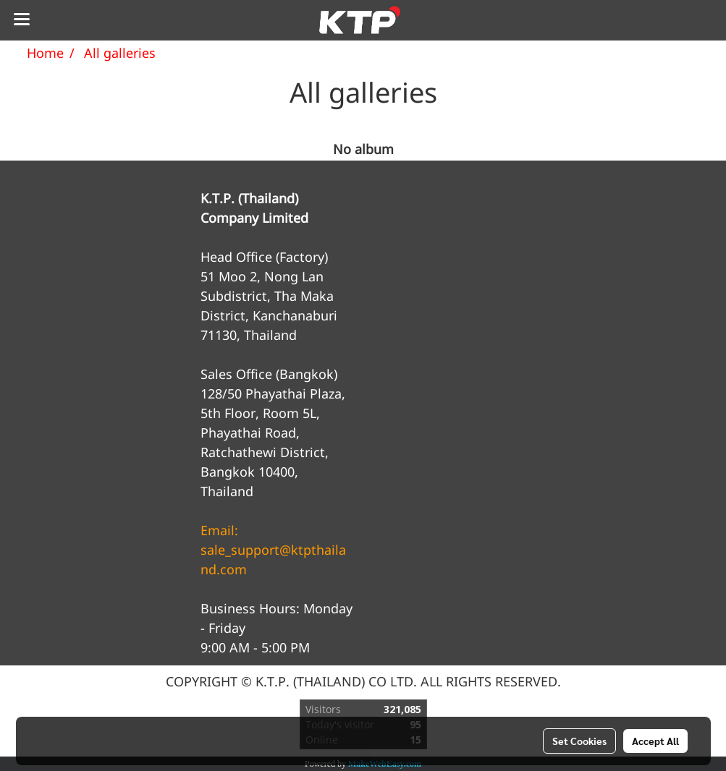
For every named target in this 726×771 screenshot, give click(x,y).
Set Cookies (579, 740)
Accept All (655, 740)
